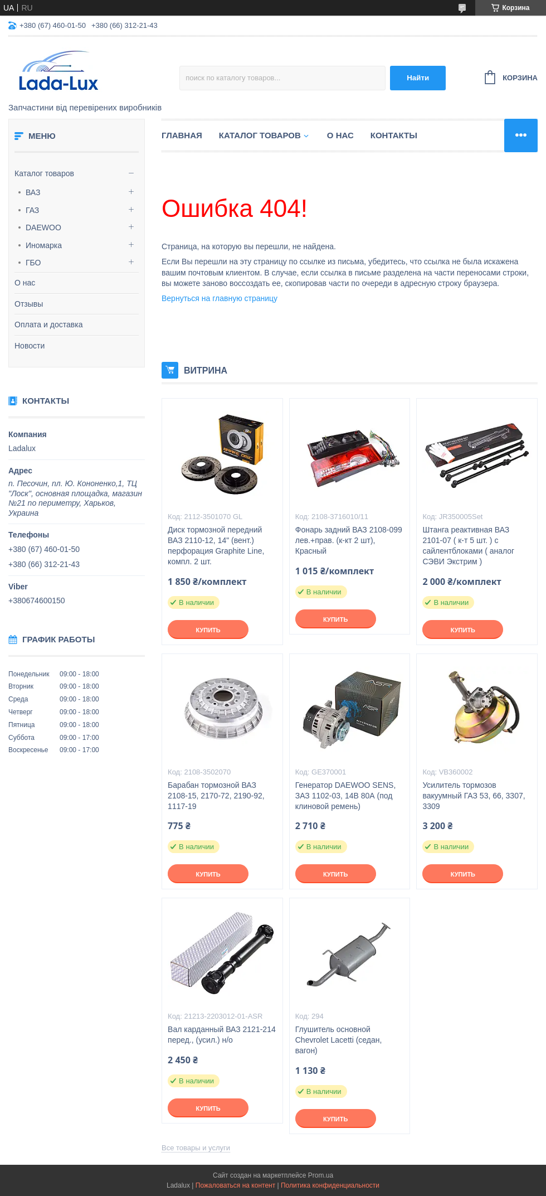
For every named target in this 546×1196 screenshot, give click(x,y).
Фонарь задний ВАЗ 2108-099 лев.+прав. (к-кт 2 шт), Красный (348, 540)
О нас (24, 282)
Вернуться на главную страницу (219, 298)
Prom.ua (320, 1175)
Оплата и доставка (48, 324)
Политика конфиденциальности (330, 1185)
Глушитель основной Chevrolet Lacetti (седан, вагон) (338, 1040)
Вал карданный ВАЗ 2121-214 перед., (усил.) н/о (222, 1034)
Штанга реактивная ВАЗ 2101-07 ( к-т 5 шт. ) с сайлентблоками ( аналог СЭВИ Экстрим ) (468, 545)
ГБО (33, 262)
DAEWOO (43, 227)
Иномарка (44, 245)
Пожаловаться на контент (235, 1185)
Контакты (393, 135)
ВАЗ (33, 192)
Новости (29, 345)
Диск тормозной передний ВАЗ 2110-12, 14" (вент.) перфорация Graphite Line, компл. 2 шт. (216, 545)
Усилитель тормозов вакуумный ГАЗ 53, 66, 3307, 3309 (473, 796)
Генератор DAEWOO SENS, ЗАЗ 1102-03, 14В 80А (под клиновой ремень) (345, 796)
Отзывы (28, 303)
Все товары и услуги (196, 1148)
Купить (208, 630)
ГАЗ (32, 210)
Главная (182, 135)
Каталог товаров (44, 173)
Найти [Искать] (418, 78)
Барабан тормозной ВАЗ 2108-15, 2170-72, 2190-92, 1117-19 (216, 796)
